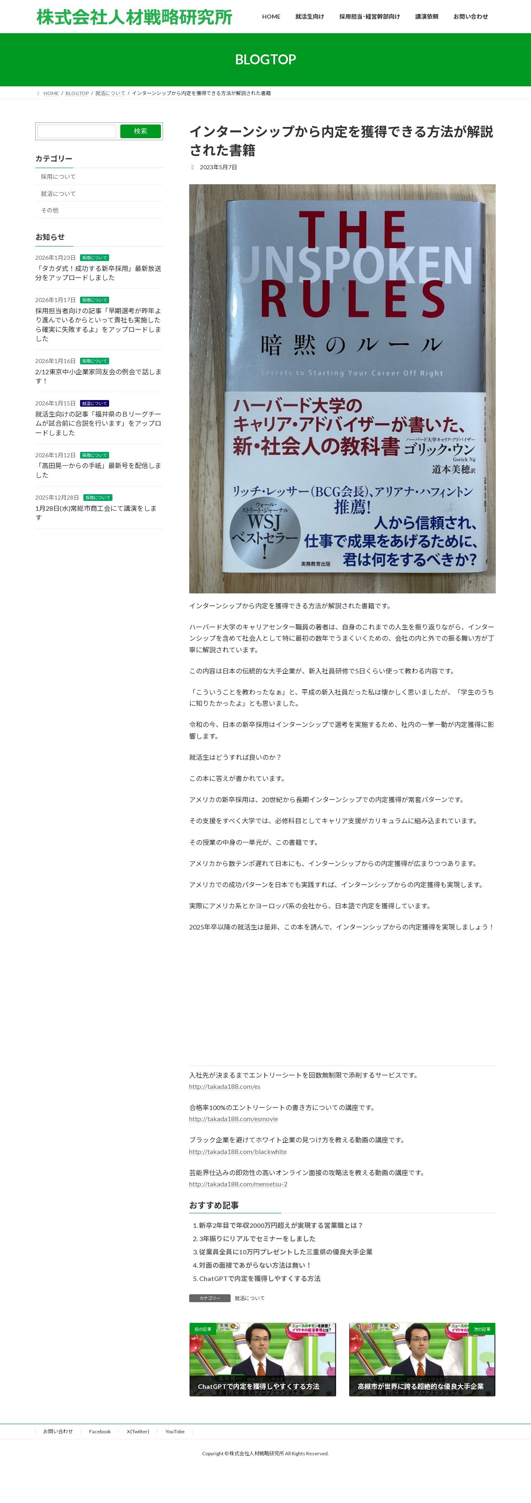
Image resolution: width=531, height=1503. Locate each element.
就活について (250, 1298)
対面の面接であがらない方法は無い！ (255, 1265)
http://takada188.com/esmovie (233, 1118)
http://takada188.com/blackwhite (238, 1151)
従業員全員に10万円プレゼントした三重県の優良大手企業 (286, 1252)
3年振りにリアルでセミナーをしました (257, 1238)
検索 (140, 130)
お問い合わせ (58, 1431)
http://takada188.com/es (225, 1086)
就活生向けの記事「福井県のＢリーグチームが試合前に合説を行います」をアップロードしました (98, 423)
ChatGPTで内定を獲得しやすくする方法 (260, 1278)
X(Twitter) (138, 1431)
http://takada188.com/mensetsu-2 (238, 1184)
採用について (58, 176)
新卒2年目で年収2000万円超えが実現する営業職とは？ (281, 1225)
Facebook (100, 1431)
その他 (49, 210)
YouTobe (175, 1431)
